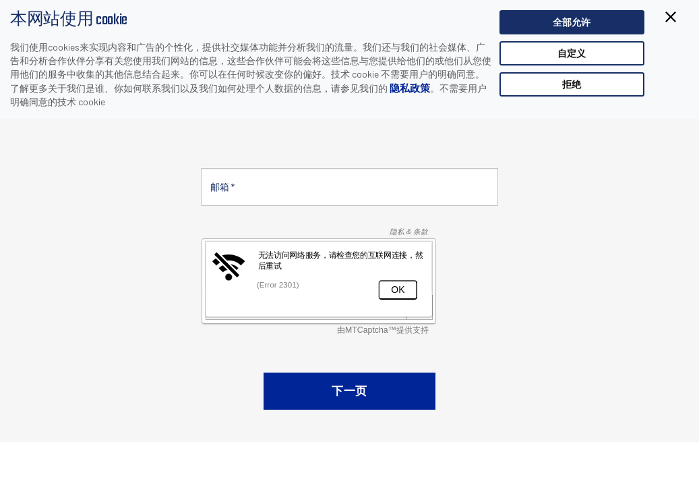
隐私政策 (410, 88)
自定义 (571, 53)
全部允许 (571, 22)
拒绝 (571, 84)
